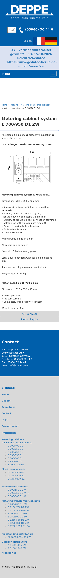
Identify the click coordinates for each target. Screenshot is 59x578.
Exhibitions (8, 407)
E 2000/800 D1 (16, 464)
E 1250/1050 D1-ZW (19, 526)
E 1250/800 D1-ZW (18, 523)
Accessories (9, 553)
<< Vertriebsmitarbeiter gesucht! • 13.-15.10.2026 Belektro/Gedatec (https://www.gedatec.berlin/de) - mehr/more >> (31, 58)
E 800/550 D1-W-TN (18, 493)
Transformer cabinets (15, 486)
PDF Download (29, 314)
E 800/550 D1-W (17, 490)
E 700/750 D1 (15, 452)
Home (4, 105)
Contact (6, 413)
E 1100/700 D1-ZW (18, 507)
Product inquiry (29, 319)
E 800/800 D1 (15, 458)
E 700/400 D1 (15, 445)
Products (14, 105)
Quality (6, 400)
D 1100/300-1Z (16, 472)
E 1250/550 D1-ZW (18, 520)
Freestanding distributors (17, 534)
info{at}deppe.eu (19, 365)
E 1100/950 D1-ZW (18, 510)
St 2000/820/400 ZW (19, 537)
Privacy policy (10, 426)
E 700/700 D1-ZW (17, 504)
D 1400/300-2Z (16, 478)
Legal (5, 419)
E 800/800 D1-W (17, 496)
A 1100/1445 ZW (17, 548)
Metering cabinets (13, 439)
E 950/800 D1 (15, 461)
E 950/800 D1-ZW (17, 516)
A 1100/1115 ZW (17, 545)
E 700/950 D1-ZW (17, 513)
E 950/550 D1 (15, 455)
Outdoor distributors (14, 542)
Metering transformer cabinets (35, 105)
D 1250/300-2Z (16, 475)
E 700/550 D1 (15, 449)
